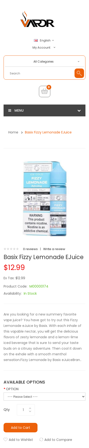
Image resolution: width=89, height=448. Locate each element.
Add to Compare (58, 439)
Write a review (54, 249)
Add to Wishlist (21, 439)
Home (13, 132)
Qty (7, 409)
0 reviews (30, 249)
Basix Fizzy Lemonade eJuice (48, 132)
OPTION (12, 389)
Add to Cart (20, 427)
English (44, 40)
